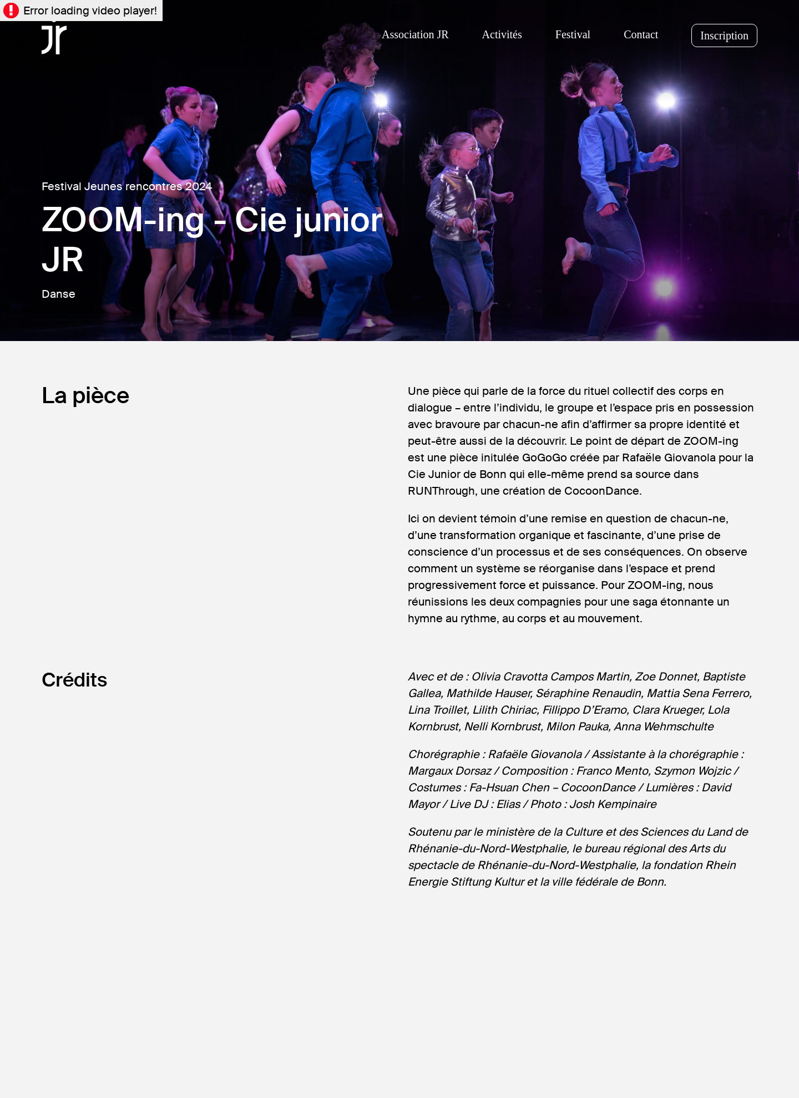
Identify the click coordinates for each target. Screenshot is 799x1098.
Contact (641, 34)
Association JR (415, 34)
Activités (502, 34)
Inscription (724, 35)
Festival (572, 34)
